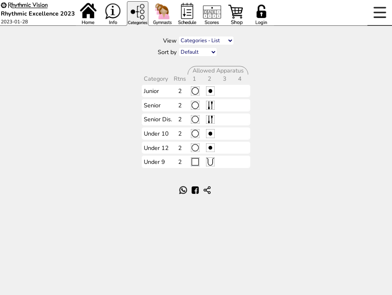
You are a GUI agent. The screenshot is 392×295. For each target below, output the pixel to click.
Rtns (181, 79)
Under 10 (156, 133)
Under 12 (156, 148)
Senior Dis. (158, 119)
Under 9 (154, 162)
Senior (152, 105)
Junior (151, 91)
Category (157, 79)
